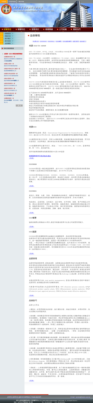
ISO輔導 (59, 41)
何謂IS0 (36, 41)
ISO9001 (51, 41)
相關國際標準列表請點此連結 (40, 156)
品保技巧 (83, 41)
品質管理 (76, 41)
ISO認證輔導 (67, 41)
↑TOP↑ (31, 158)
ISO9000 (43, 41)
